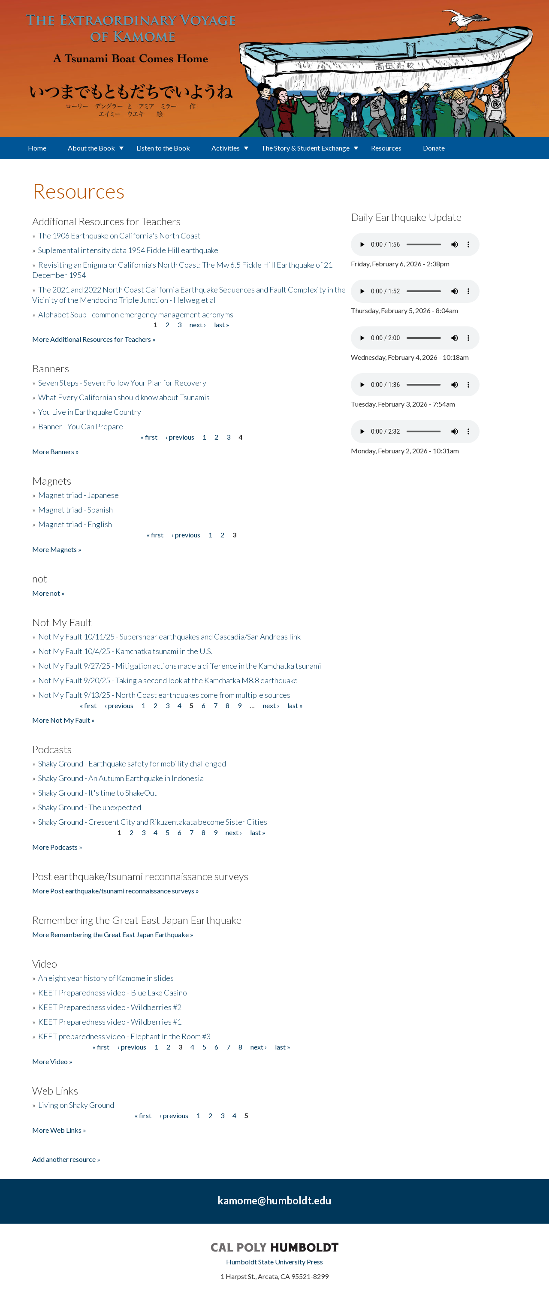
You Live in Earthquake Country (89, 411)
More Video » (52, 1061)
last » (221, 324)
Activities (225, 148)
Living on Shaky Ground (76, 1105)
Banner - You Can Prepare (80, 426)
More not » (48, 593)
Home (37, 148)
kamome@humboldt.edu (274, 1200)
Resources (386, 148)
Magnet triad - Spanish (75, 509)
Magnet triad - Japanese (78, 495)
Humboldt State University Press (274, 1262)
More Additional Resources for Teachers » (94, 339)
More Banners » (55, 451)
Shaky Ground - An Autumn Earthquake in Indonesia (121, 778)
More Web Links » (59, 1130)
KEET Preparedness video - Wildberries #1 (109, 1021)
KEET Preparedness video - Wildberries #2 (109, 1007)
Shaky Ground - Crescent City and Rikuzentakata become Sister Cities (152, 821)
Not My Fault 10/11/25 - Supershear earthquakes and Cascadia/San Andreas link (169, 636)
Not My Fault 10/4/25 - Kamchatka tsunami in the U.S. (125, 651)
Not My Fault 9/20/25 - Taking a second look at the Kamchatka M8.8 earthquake (168, 680)
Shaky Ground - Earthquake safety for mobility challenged (132, 763)
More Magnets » (56, 549)
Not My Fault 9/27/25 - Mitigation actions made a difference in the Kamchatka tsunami (179, 665)
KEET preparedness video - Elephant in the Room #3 (124, 1036)
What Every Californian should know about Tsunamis (124, 397)
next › (198, 324)
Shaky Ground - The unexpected (89, 807)
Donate (434, 148)
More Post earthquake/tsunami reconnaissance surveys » (115, 891)
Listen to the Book (163, 148)
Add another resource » (66, 1159)
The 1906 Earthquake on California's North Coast (119, 235)
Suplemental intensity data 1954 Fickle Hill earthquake (128, 250)
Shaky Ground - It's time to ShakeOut (97, 792)
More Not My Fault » (63, 720)
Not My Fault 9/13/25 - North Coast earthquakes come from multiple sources (164, 695)
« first (149, 437)
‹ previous (180, 437)
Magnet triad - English (75, 524)
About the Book (91, 148)
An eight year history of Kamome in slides (106, 978)
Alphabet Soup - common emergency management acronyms (135, 314)
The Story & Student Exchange (305, 148)
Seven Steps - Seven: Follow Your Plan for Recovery (122, 382)
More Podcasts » (57, 847)
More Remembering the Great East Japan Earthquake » (112, 934)
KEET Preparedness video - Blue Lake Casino (112, 992)
